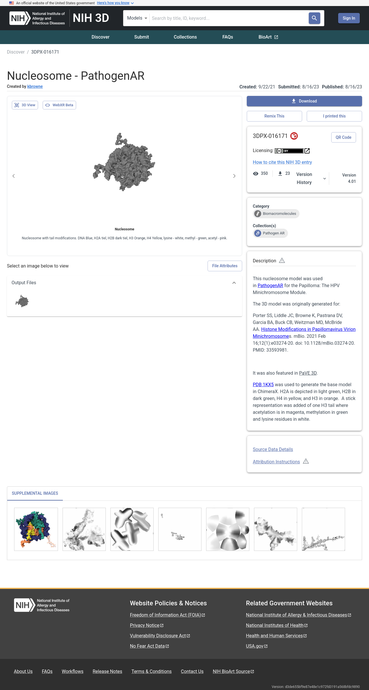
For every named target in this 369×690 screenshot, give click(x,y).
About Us (23, 671)
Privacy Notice (147, 625)
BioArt (268, 37)
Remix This (274, 116)
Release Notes (107, 671)
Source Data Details (273, 449)
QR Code (343, 137)
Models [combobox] (134, 18)
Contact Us (192, 671)
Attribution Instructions (276, 462)
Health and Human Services (276, 635)
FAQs (227, 37)
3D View (24, 105)
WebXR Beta (59, 105)
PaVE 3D (308, 373)
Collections (185, 37)
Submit (141, 37)
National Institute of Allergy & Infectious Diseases (299, 615)
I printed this (334, 116)
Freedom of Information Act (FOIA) (168, 615)
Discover (101, 37)
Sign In (349, 18)
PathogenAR (270, 285)
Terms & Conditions (151, 671)
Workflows (72, 671)
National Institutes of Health (277, 625)
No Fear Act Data (150, 646)
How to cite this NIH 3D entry (282, 162)
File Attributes (225, 266)
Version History (311, 178)
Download (304, 101)
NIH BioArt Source (234, 671)
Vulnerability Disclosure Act (160, 635)
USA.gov (257, 646)
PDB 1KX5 (263, 384)
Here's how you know (115, 3)
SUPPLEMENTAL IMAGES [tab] (35, 493)
